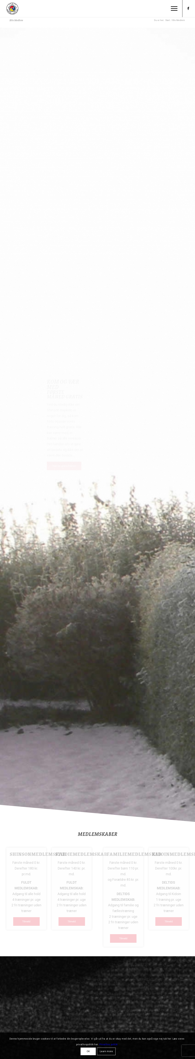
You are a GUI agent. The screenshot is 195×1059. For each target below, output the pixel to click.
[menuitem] (172, 8)
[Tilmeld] (29, 921)
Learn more (106, 1051)
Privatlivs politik (108, 1044)
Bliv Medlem (16, 20)
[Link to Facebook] (188, 8)
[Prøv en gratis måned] (64, 466)
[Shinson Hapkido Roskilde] (12, 8)
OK (88, 1051)
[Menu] (172, 8)
